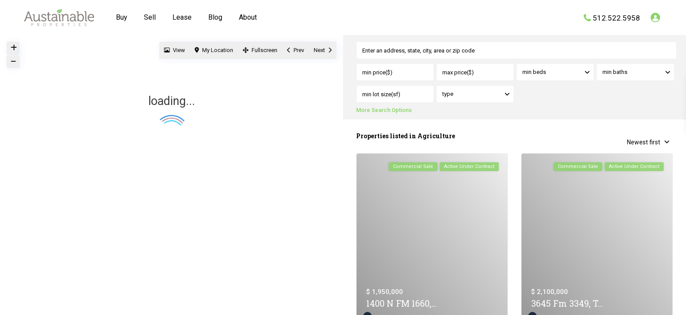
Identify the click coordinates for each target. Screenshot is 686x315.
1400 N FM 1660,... (401, 303)
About (248, 17)
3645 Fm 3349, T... (567, 303)
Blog (215, 17)
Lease (182, 17)
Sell (150, 17)
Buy (121, 17)
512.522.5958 (616, 17)
